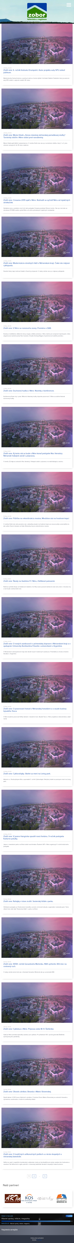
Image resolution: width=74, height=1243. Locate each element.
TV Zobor (39, 1240)
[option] (12, 1199)
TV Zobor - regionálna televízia (37, 12)
